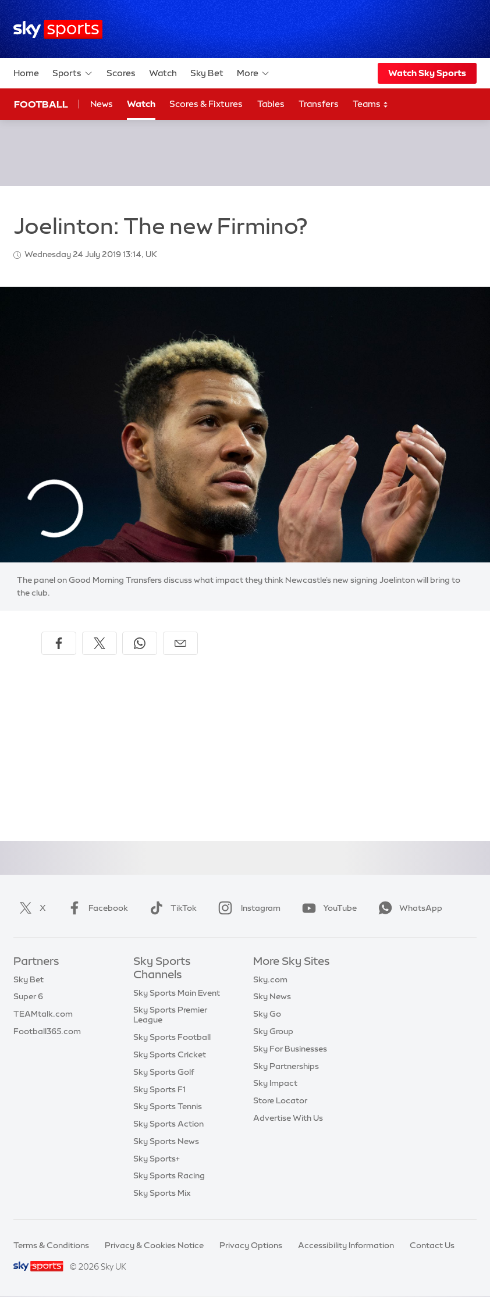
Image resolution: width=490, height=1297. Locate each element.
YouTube (327, 907)
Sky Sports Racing (169, 1175)
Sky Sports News (166, 1141)
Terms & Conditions (51, 1245)
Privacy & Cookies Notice (154, 1245)
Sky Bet (206, 73)
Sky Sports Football (172, 1037)
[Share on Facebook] (58, 643)
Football (41, 104)
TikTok (171, 907)
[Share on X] (99, 643)
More (253, 73)
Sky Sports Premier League (170, 1015)
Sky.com (270, 979)
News (101, 103)
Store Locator (280, 1100)
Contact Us (432, 1245)
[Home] (57, 29)
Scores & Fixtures (206, 103)
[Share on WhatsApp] (139, 643)
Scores (121, 73)
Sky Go (267, 1014)
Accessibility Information (346, 1245)
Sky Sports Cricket (169, 1054)
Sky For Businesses (290, 1049)
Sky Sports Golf (163, 1072)
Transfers (319, 103)
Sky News (272, 996)
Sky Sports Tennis (167, 1106)
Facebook (95, 907)
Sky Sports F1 (159, 1089)
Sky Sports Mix (162, 1193)
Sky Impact (275, 1083)
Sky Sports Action (168, 1124)
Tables (271, 103)
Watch (163, 73)
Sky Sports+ (156, 1159)
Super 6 (28, 996)
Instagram (247, 907)
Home (26, 73)
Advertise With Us (288, 1118)
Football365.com (47, 1031)
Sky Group (273, 1031)
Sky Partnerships (286, 1066)
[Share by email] (180, 643)
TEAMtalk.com (43, 1014)
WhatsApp (408, 907)
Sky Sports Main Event (176, 993)
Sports (72, 73)
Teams (371, 104)
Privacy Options (250, 1245)
